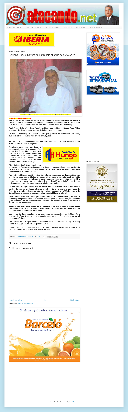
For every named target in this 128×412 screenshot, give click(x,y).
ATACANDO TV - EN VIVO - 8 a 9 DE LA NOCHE (42, 27)
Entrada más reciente (16, 300)
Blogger (74, 402)
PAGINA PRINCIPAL (14, 27)
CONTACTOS (80, 27)
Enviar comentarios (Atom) (25, 303)
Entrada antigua (74, 300)
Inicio (46, 300)
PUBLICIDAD (67, 27)
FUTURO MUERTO (96, 27)
